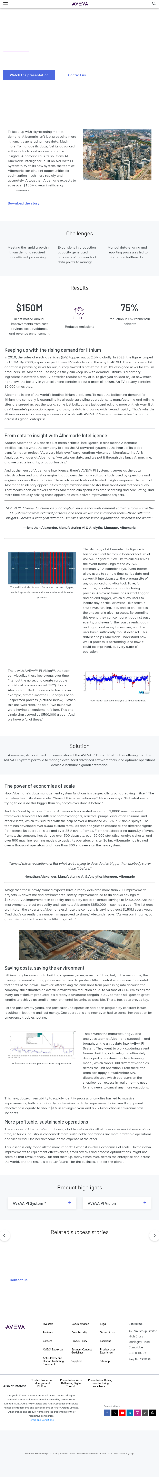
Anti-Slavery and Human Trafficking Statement (53, 1361)
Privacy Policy (79, 1341)
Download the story (23, 203)
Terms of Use (107, 1332)
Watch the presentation (29, 75)
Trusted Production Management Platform (42, 1383)
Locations (105, 1341)
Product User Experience (107, 1351)
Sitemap (105, 1361)
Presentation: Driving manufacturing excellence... (100, 1383)
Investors (48, 1323)
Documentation (80, 1323)
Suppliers (76, 1361)
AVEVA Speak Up (53, 1349)
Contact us (77, 75)
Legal (103, 1323)
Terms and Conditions (41, 1419)
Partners (48, 1332)
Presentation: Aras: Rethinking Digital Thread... (71, 1383)
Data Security (79, 1332)
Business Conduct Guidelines (81, 1351)
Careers (47, 1341)
